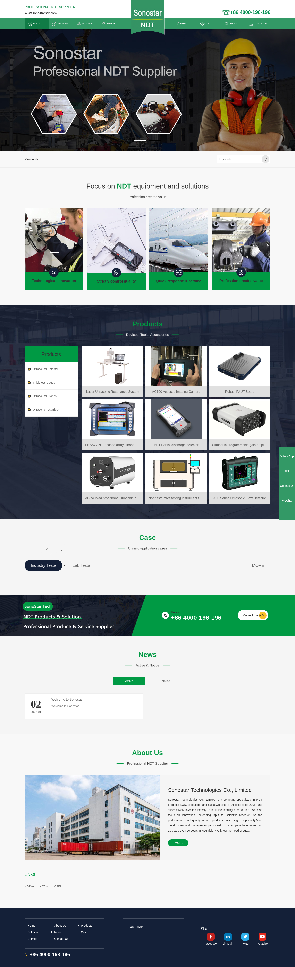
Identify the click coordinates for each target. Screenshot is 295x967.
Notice (166, 681)
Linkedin (228, 943)
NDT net (30, 886)
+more (178, 842)
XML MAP (136, 927)
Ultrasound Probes (45, 396)
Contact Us (260, 23)
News (183, 23)
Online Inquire (252, 615)
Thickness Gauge (44, 382)
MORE (258, 565)
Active (129, 681)
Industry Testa (43, 565)
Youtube (262, 943)
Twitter (245, 943)
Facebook (210, 943)
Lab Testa (81, 565)
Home (36, 23)
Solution (111, 23)
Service (233, 23)
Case (208, 23)
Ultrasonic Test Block (46, 409)
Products (87, 23)
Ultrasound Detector (45, 369)
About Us (62, 23)
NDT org (44, 886)
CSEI (57, 886)
